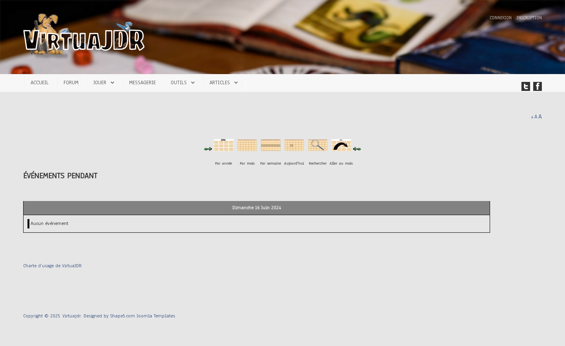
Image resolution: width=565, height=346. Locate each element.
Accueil (40, 82)
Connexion (501, 18)
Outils (179, 82)
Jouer (99, 82)
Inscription (529, 18)
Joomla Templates (156, 316)
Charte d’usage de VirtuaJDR (52, 266)
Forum (71, 82)
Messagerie (142, 82)
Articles (220, 82)
